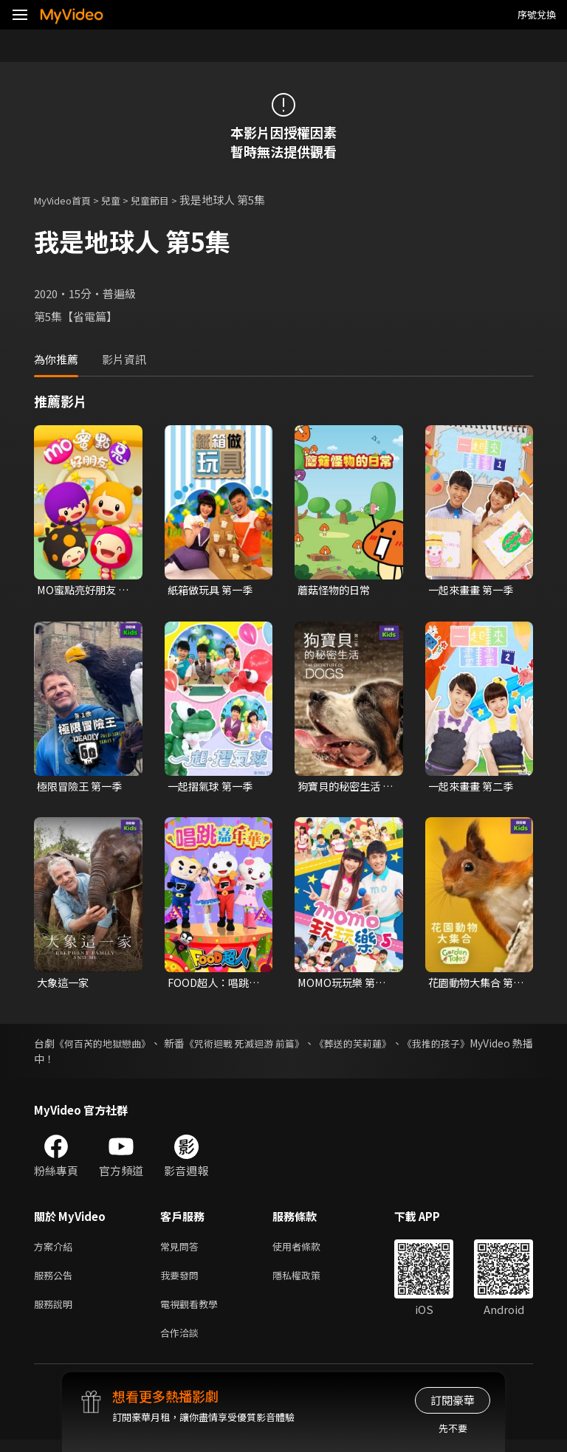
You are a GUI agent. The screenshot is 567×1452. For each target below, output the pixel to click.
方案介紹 (56, 1251)
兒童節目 (166, 199)
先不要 (453, 1428)
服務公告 (56, 1282)
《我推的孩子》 (497, 1046)
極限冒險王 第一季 (82, 788)
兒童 (122, 199)
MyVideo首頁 (67, 199)
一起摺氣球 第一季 (213, 788)
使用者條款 (309, 1251)
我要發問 (182, 1282)
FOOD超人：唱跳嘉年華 (211, 985)
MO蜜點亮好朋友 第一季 (79, 590)
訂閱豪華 (452, 1400)
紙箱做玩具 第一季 (213, 590)
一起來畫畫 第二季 (473, 788)
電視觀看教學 (193, 1313)
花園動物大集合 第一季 (473, 985)
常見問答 (182, 1251)
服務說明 (56, 1313)
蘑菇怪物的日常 (336, 590)
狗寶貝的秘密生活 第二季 (342, 788)
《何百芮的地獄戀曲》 (113, 1046)
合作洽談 (182, 1344)
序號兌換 (537, 14)
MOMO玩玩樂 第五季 (344, 985)
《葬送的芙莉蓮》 (402, 1046)
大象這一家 (64, 985)
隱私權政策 (309, 1282)
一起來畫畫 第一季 (473, 590)
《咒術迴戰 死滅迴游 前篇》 (279, 1046)
